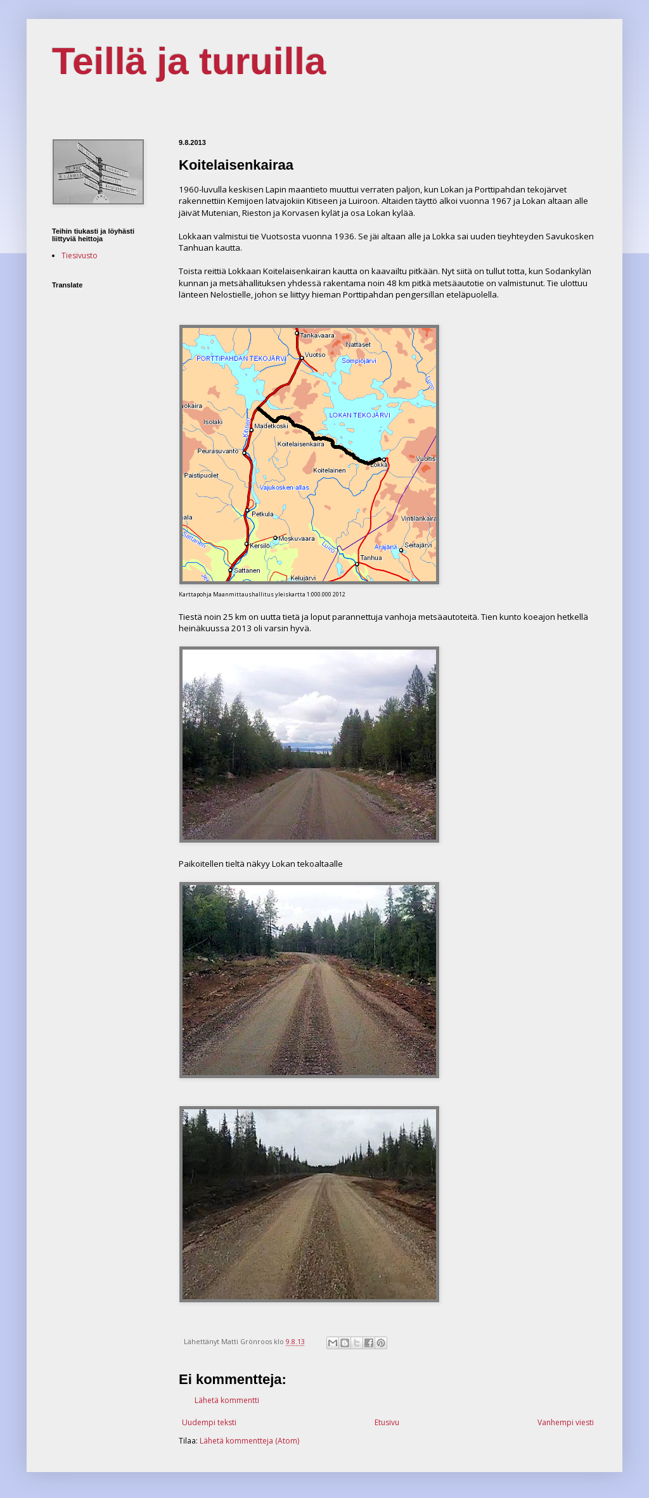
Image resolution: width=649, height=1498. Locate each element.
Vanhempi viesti (565, 1422)
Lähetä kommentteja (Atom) (249, 1440)
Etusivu (387, 1422)
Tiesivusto (79, 255)
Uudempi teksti (209, 1422)
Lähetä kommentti (227, 1400)
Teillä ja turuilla (189, 61)
